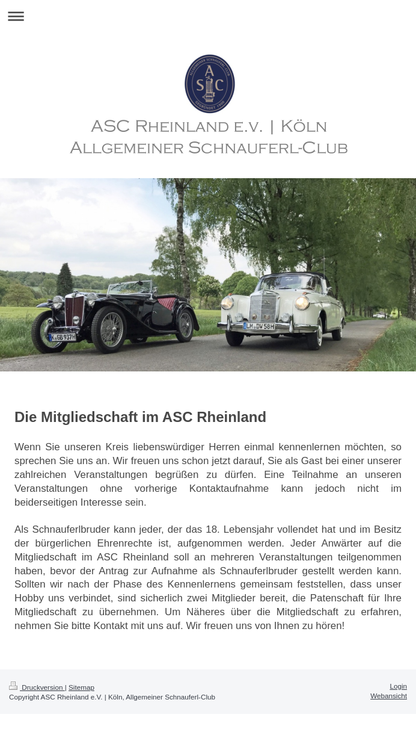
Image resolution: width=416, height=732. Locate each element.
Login (398, 686)
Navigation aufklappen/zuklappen (208, 16)
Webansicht (388, 695)
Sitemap (81, 687)
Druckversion (37, 687)
